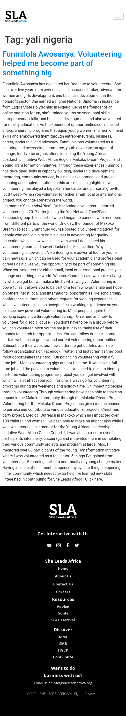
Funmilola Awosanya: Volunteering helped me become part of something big (62, 63)
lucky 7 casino (75, 710)
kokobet (32, 710)
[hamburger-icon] (118, 16)
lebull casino (50, 710)
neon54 (94, 710)
